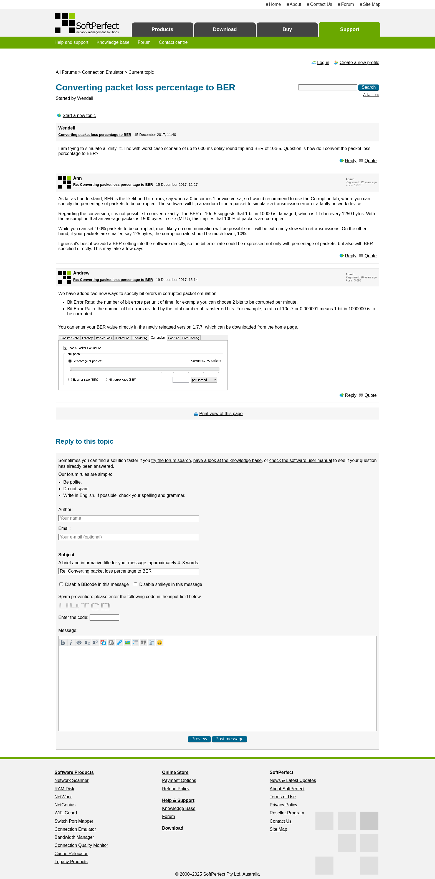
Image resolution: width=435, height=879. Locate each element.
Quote (371, 160)
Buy (287, 29)
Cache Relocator (71, 853)
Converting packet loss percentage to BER (94, 135)
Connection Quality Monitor (81, 845)
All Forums (66, 72)
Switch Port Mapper (74, 821)
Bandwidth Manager (74, 837)
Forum (347, 4)
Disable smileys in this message (170, 584)
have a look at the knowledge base (227, 460)
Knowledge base (113, 42)
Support (349, 29)
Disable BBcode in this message (97, 584)
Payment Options (179, 780)
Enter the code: (74, 617)
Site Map (371, 4)
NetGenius (65, 804)
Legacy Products (71, 861)
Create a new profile (359, 62)
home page (286, 327)
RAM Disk (64, 788)
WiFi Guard (66, 813)
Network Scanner (72, 780)
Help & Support (178, 800)
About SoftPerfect (287, 788)
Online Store (175, 772)
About (295, 4)
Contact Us (321, 4)
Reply (350, 160)
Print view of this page (221, 413)
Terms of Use (283, 796)
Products (162, 29)
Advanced (371, 95)
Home (275, 4)
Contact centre (173, 42)
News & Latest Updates (293, 780)
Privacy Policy (283, 804)
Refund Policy (175, 788)
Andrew (81, 273)
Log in (323, 62)
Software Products (74, 772)
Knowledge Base (178, 808)
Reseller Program (287, 813)
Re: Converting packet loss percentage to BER (113, 184)
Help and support (71, 42)
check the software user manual (300, 460)
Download (225, 29)
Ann (77, 178)
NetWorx (63, 796)
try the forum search (171, 460)
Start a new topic (79, 115)
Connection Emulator (102, 72)
